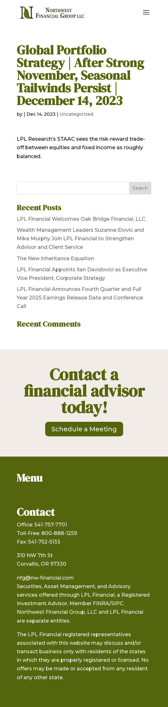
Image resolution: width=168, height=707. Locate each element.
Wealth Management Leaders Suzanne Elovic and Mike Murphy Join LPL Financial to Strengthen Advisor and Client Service (80, 238)
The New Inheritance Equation (55, 258)
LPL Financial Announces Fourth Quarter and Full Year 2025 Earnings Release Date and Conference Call (80, 297)
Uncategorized (76, 114)
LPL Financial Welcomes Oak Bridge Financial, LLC (81, 219)
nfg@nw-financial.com (45, 578)
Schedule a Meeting (84, 429)
